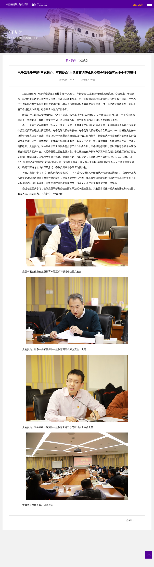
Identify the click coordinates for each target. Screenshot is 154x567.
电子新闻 (17, 38)
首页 (8, 38)
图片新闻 (27, 38)
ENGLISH (138, 4)
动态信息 (83, 60)
